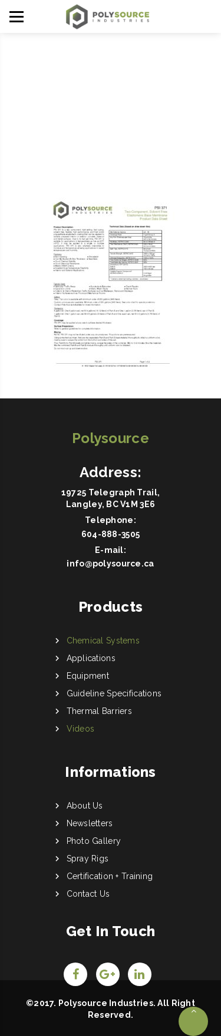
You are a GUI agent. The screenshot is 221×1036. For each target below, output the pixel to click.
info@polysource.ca (110, 563)
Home (104, 99)
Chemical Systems (103, 640)
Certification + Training (110, 876)
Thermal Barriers (99, 711)
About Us (85, 805)
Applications (91, 658)
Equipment (88, 675)
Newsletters (90, 823)
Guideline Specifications (114, 693)
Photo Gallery (94, 841)
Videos (81, 728)
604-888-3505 (110, 534)
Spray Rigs (88, 858)
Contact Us (88, 893)
